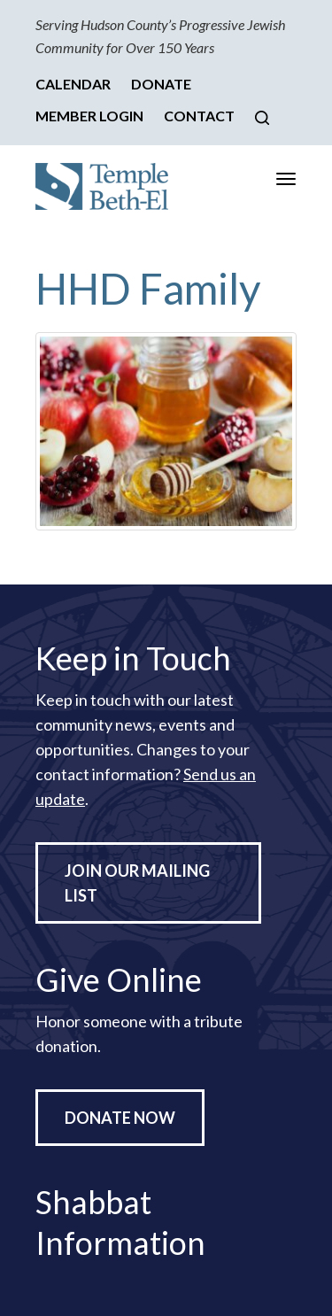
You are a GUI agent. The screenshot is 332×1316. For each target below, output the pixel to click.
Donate (161, 83)
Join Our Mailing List (137, 883)
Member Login (89, 115)
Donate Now (120, 1117)
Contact (199, 115)
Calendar (73, 83)
